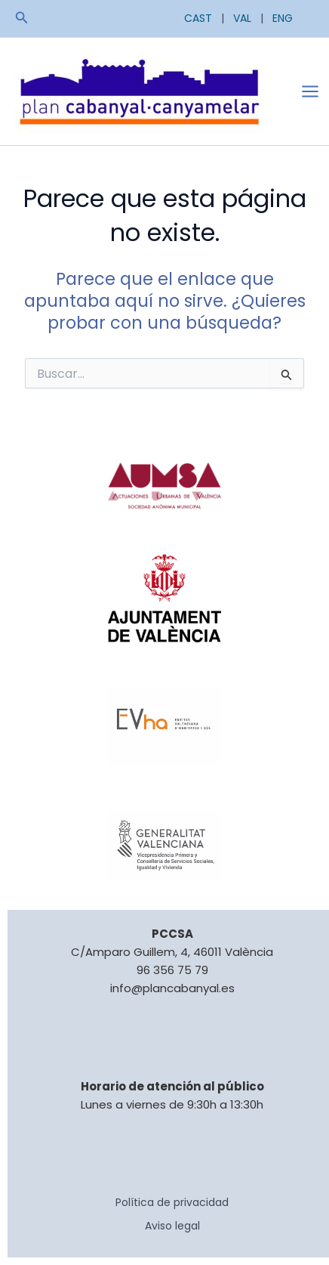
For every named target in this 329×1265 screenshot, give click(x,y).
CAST (198, 18)
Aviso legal (172, 1225)
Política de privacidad (172, 1202)
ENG (282, 18)
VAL (242, 18)
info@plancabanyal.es (172, 988)
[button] (22, 18)
